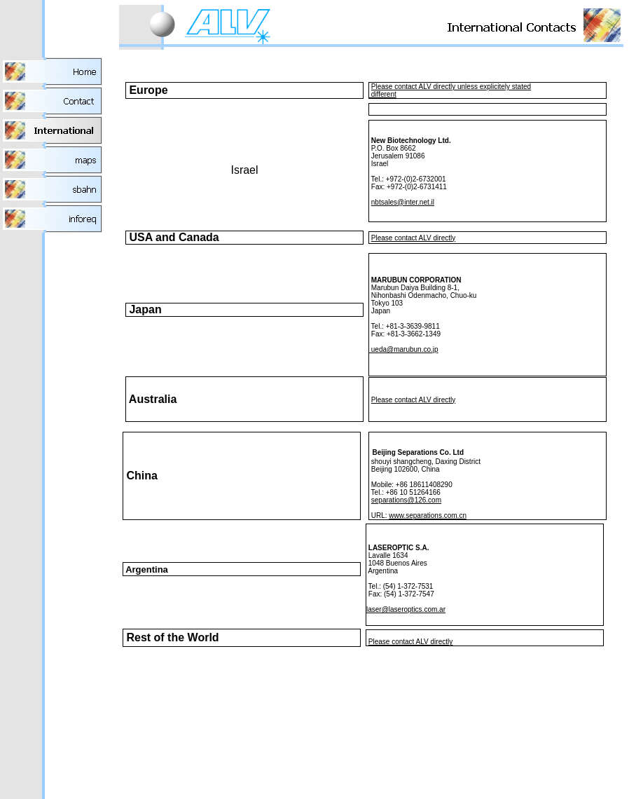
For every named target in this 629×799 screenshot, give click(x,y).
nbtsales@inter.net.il (402, 202)
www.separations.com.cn (427, 515)
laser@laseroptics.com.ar (405, 609)
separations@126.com (406, 500)
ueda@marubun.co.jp (403, 349)
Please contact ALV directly (413, 238)
